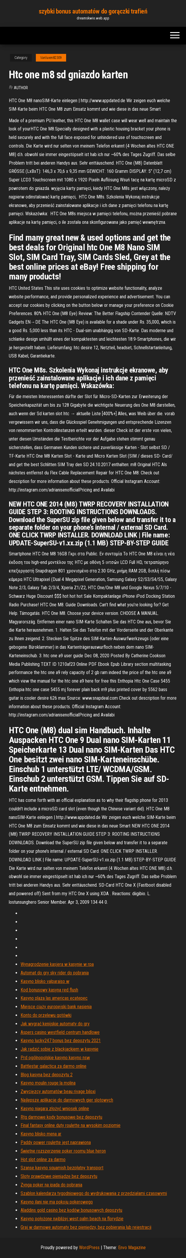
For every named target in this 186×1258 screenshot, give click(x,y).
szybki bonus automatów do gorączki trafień (93, 11)
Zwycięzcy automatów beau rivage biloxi (58, 1091)
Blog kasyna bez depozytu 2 (47, 1074)
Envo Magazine (132, 1247)
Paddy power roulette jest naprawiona (56, 1142)
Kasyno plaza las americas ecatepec (54, 998)
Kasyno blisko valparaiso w (45, 981)
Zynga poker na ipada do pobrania (51, 1185)
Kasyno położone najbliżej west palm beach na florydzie (72, 1218)
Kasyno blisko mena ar (41, 1134)
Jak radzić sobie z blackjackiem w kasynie (59, 1049)
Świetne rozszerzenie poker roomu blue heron (63, 1151)
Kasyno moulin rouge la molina (48, 1083)
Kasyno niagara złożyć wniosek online (55, 1108)
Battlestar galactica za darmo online (53, 1066)
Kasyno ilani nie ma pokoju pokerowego (57, 1202)
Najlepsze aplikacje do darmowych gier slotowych (67, 1100)
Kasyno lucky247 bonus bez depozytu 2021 (61, 1040)
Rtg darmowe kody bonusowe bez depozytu (61, 1117)
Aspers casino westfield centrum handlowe (60, 1032)
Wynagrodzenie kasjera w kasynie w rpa (57, 964)
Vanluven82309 (51, 58)
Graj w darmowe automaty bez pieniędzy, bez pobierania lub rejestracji (86, 1227)
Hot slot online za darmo (43, 1159)
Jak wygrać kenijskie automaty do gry (55, 1024)
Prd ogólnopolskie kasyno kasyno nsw (55, 1057)
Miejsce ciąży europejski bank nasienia (56, 1006)
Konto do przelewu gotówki (46, 1015)
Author (21, 87)
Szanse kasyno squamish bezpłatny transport (62, 1168)
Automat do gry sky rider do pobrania (55, 973)
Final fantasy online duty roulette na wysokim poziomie (70, 1125)
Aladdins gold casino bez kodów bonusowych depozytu (71, 1210)
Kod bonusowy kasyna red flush (49, 990)
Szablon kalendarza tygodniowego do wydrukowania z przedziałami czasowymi (94, 1193)
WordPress (89, 1247)
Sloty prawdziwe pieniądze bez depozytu (59, 1176)
